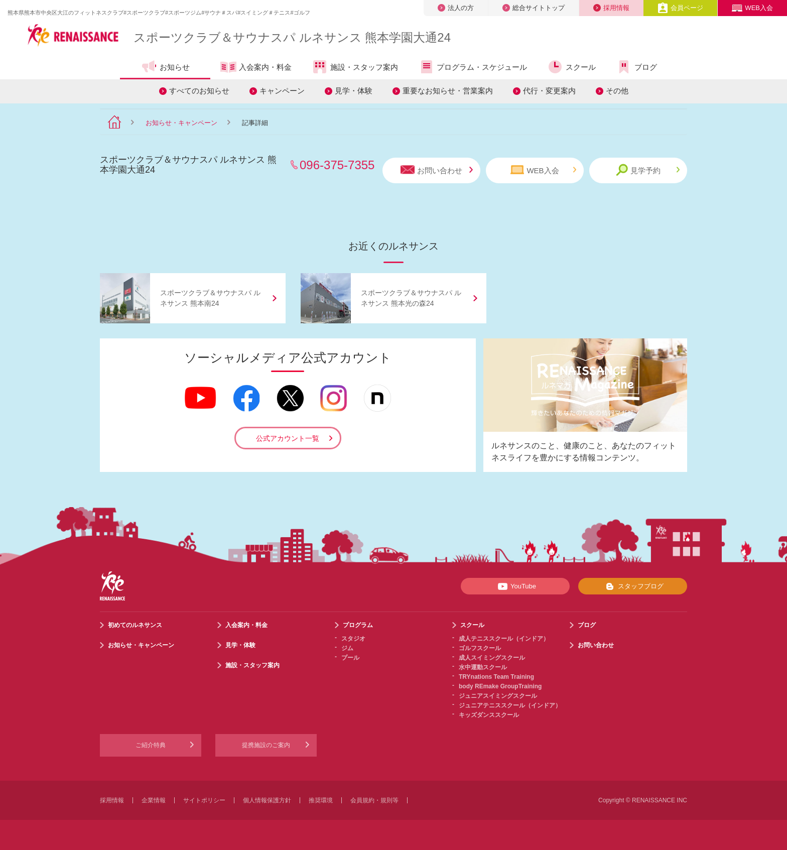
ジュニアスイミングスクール (498, 695)
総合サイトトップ (533, 8)
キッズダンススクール (489, 714)
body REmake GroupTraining (500, 686)
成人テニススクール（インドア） (504, 638)
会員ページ (680, 8)
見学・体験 (353, 90)
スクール (571, 66)
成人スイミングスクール (492, 657)
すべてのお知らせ (199, 90)
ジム (347, 648)
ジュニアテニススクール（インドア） (510, 705)
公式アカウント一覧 (287, 438)
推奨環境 (321, 800)
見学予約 (648, 170)
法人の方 (456, 8)
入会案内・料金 (256, 67)
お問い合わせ (437, 170)
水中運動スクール (483, 667)
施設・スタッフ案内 (355, 66)
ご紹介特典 (151, 745)
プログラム (358, 625)
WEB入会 (752, 8)
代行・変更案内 (549, 90)
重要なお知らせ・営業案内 (448, 90)
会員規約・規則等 (374, 800)
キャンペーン (282, 90)
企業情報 (154, 800)
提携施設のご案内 (266, 745)
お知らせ (165, 66)
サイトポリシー (204, 800)
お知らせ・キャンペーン (181, 123)
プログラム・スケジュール (472, 66)
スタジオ (353, 638)
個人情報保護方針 (267, 800)
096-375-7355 (337, 165)
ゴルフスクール (480, 648)
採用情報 (611, 8)
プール (350, 657)
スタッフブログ (633, 586)
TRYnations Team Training (496, 676)
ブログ (636, 66)
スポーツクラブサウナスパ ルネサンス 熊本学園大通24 (292, 37)
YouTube (515, 586)
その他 (617, 90)
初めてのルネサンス (135, 625)
